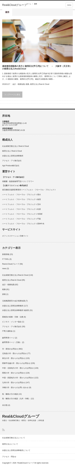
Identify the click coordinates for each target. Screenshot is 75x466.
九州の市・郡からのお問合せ (13, 383)
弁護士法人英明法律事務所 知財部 (15, 310)
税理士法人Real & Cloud (39, 84)
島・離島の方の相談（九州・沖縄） (16, 399)
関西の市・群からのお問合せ (13, 373)
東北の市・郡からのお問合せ (13, 358)
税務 (27, 84)
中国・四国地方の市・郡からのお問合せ (18, 378)
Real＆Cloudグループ (10, 264)
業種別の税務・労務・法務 (12, 317)
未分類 (4, 405)
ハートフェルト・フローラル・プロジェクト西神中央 (23, 224)
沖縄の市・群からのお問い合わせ (15, 387)
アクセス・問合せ (9, 457)
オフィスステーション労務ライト (15, 236)
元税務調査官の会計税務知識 (13, 301)
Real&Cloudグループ (14, 5)
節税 (4, 294)
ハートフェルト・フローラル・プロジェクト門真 (21, 219)
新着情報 (5, 254)
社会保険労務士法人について (13, 438)
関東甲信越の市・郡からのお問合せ (16, 363)
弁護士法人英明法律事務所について (16, 450)
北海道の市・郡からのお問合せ (14, 353)
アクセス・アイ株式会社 (11, 161)
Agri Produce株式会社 (10, 166)
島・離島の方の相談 (10, 394)
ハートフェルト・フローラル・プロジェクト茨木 (21, 204)
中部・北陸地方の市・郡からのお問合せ (18, 368)
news (4, 268)
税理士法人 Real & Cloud (12, 151)
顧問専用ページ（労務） (11, 342)
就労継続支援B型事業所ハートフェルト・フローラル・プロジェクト (29, 190)
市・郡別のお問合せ (10, 349)
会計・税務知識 (18, 84)
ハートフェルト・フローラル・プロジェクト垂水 (21, 195)
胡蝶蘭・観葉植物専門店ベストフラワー (18, 181)
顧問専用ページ (8, 338)
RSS (3, 430)
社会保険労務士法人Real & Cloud (15, 275)
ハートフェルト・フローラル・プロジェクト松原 (21, 209)
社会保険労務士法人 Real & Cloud (15, 146)
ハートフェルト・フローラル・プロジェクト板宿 (21, 199)
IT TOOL (5, 259)
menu (69, 5)
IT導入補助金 (7, 331)
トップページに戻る (12, 95)
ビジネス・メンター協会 (11, 322)
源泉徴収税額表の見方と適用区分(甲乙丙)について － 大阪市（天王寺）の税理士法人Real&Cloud (37, 67)
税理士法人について (10, 444)
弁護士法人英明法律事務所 (12, 156)
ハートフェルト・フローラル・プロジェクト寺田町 (22, 214)
